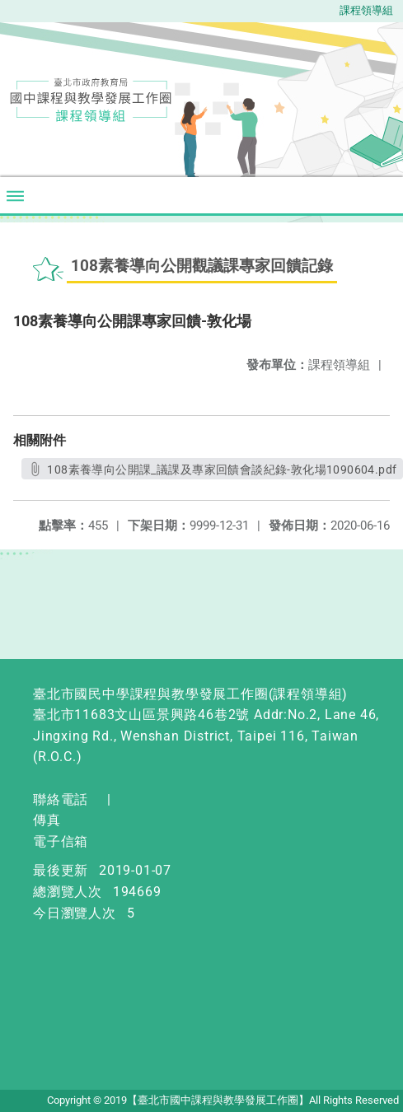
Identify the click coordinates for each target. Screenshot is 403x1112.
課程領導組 (366, 10)
